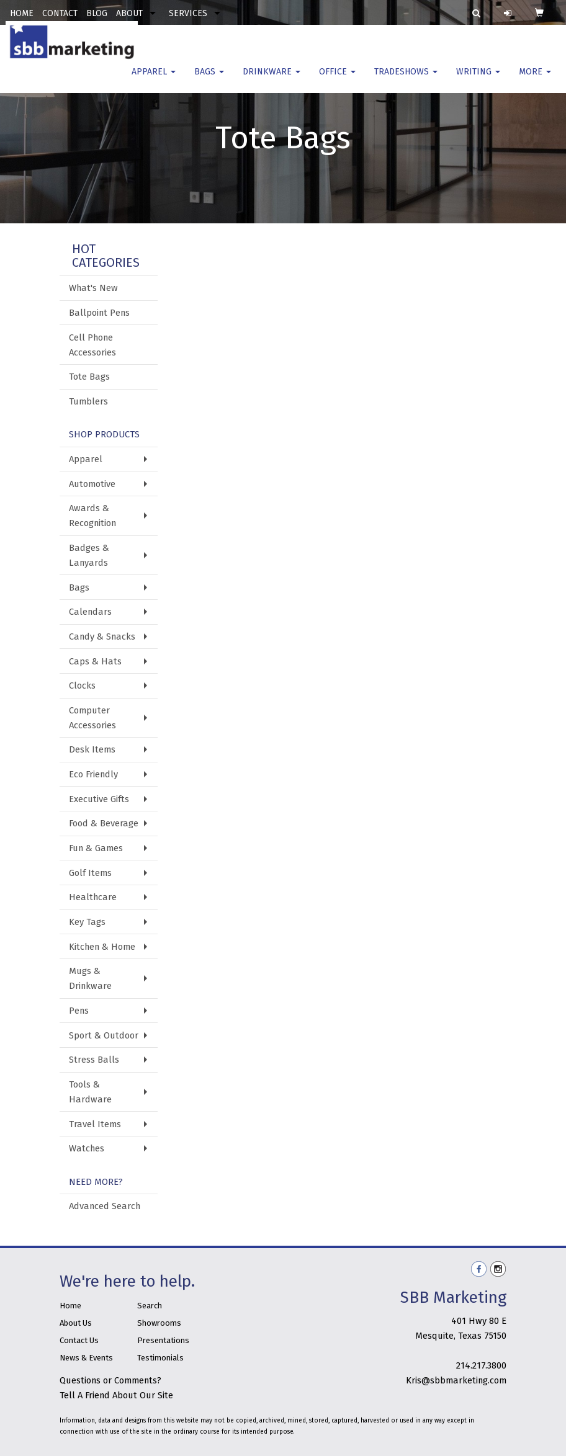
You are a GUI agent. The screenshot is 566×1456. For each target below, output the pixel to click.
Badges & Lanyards (89, 555)
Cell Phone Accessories (92, 345)
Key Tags (87, 921)
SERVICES (188, 13)
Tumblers (88, 401)
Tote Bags (89, 376)
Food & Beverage (103, 823)
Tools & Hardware (90, 1092)
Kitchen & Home (102, 946)
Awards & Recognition (92, 515)
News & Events (86, 1357)
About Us (76, 1323)
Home (70, 1305)
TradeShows (406, 80)
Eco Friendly (93, 774)
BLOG (96, 13)
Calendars (90, 611)
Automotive (92, 483)
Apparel (154, 80)
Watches (86, 1148)
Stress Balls (94, 1059)
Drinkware (271, 80)
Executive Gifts (99, 799)
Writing (478, 80)
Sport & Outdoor (103, 1035)
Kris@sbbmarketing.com (456, 1380)
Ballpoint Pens (99, 312)
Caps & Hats (95, 661)
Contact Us (79, 1340)
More (535, 80)
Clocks (82, 685)
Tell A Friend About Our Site (116, 1395)
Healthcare (93, 897)
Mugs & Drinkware (90, 978)
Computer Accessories (92, 718)
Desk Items (92, 749)
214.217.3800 (481, 1365)
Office (337, 80)
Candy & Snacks (102, 636)
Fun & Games (96, 848)
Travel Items (95, 1124)
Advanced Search (104, 1206)
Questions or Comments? (110, 1380)
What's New (93, 287)
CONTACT (60, 13)
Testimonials (160, 1357)
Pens (79, 1010)
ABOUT (129, 13)
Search (149, 1305)
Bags (209, 80)
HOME (22, 13)
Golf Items (90, 872)
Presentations (163, 1340)
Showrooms (159, 1323)
